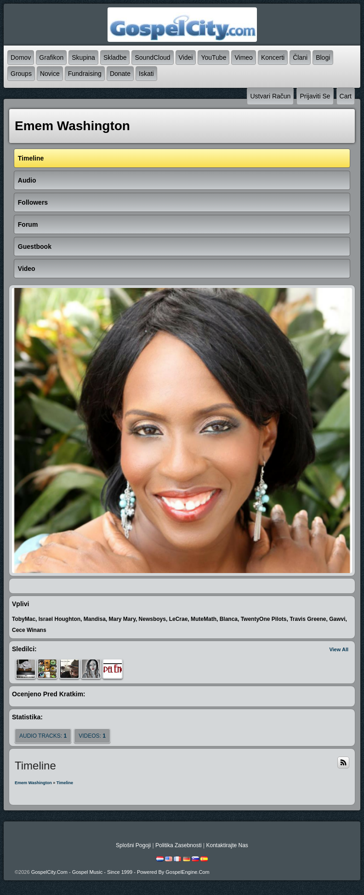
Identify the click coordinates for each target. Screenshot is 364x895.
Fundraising (85, 73)
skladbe (115, 57)
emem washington (33, 782)
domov (21, 57)
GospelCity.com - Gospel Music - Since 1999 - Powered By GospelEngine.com (120, 872)
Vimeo (243, 57)
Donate (120, 73)
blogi (323, 57)
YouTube (213, 57)
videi (186, 57)
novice (50, 73)
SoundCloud (152, 57)
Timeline (65, 782)
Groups (21, 73)
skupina (83, 57)
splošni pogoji (133, 845)
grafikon (51, 57)
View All (338, 649)
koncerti (272, 57)
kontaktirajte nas (227, 845)
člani (300, 57)
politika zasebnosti (178, 845)
